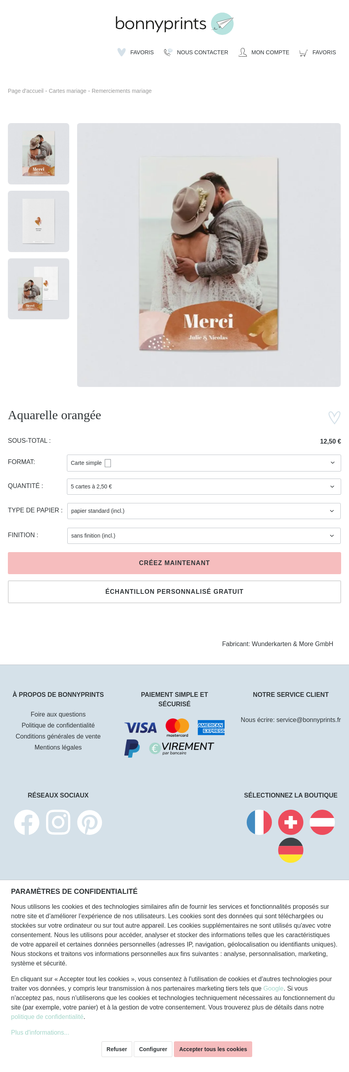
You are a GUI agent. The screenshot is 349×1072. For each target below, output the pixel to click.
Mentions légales (58, 747)
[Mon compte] (263, 52)
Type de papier (34, 510)
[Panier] (317, 52)
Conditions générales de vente (58, 736)
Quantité (24, 486)
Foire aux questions (58, 714)
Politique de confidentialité (58, 725)
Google (273, 988)
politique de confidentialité (47, 1016)
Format (20, 462)
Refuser (117, 1049)
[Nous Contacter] (196, 52)
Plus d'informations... (40, 1032)
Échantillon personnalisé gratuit (174, 591)
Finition (22, 535)
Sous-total (28, 440)
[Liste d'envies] (135, 52)
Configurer (153, 1049)
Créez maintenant (174, 563)
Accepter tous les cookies (213, 1049)
